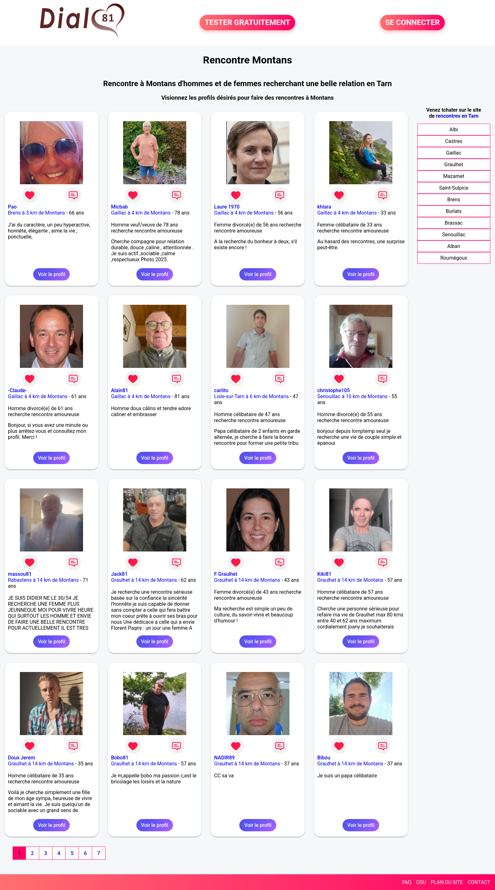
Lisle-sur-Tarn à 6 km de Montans (251, 396)
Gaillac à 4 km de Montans (141, 213)
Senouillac (453, 235)
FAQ (406, 882)
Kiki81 (324, 574)
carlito (221, 390)
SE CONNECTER (412, 22)
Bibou (323, 758)
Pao (12, 207)
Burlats (454, 211)
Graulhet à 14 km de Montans (144, 580)
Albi (454, 130)
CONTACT (479, 882)
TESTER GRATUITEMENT (247, 22)
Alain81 (119, 390)
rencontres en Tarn (457, 116)
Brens (453, 200)
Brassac (454, 223)
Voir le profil (51, 274)
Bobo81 (119, 758)
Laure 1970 (227, 207)
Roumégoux (453, 258)
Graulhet (453, 165)
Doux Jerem (21, 758)
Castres (453, 141)
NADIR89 (224, 758)
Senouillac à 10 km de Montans (352, 396)
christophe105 (333, 390)
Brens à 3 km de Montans (36, 213)
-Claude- (17, 390)
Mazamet (453, 176)
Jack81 (119, 574)
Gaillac (453, 153)
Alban (453, 246)
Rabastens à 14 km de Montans (43, 580)
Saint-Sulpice (453, 188)
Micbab (119, 207)
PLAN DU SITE (447, 882)
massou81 (20, 574)
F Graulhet (225, 574)
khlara (324, 207)
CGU (421, 882)
